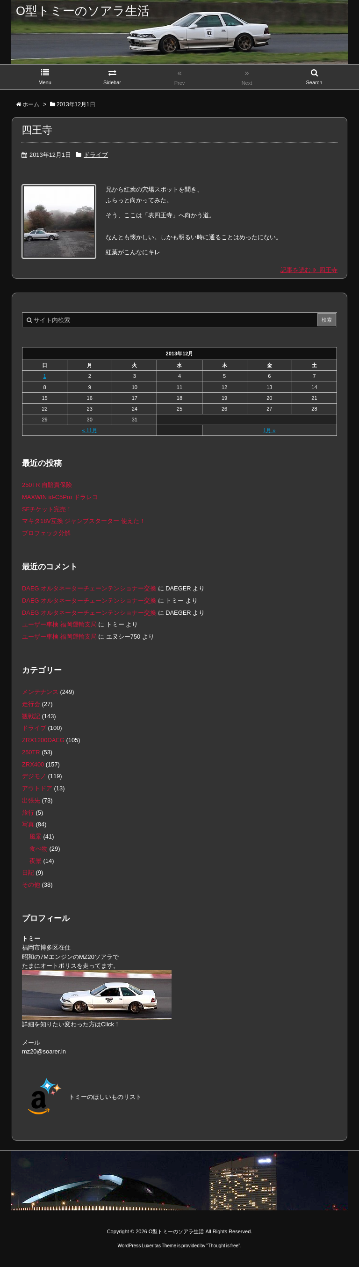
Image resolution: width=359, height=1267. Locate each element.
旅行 (28, 812)
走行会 (31, 703)
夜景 (35, 860)
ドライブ (96, 154)
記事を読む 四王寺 (308, 269)
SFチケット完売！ (47, 509)
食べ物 (38, 848)
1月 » (269, 430)
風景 (35, 836)
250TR (31, 752)
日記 (28, 872)
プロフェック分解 (46, 533)
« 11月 (89, 430)
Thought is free (223, 1245)
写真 (28, 824)
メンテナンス (40, 691)
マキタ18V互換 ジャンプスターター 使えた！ (83, 520)
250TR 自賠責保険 (47, 484)
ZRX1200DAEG (43, 740)
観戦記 (31, 716)
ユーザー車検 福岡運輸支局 (59, 624)
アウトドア (37, 788)
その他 (31, 884)
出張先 (31, 800)
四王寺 (37, 130)
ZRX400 (33, 764)
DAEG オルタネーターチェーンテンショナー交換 (89, 588)
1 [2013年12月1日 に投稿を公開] (44, 376)
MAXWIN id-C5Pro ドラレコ (60, 497)
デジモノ (34, 776)
